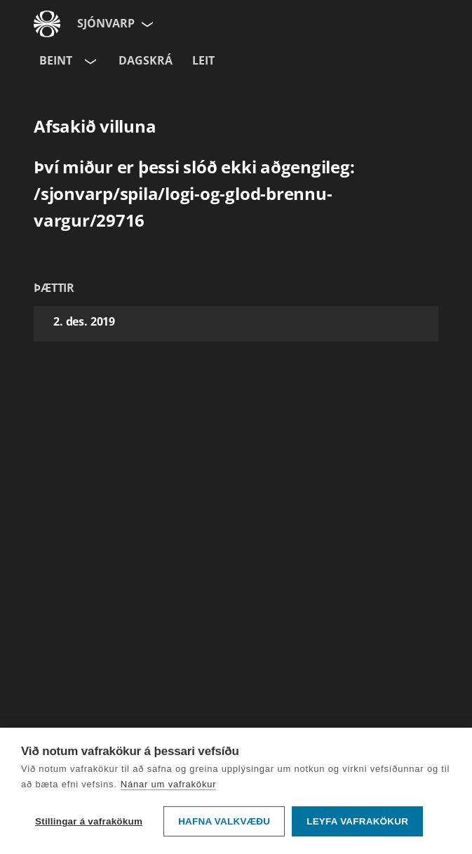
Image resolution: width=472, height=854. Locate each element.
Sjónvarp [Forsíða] (106, 23)
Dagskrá (146, 60)
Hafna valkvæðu (224, 821)
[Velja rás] (89, 61)
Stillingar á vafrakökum (88, 821)
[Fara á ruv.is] (47, 24)
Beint (55, 60)
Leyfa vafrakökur (357, 821)
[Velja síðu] (146, 23)
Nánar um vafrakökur (169, 784)
